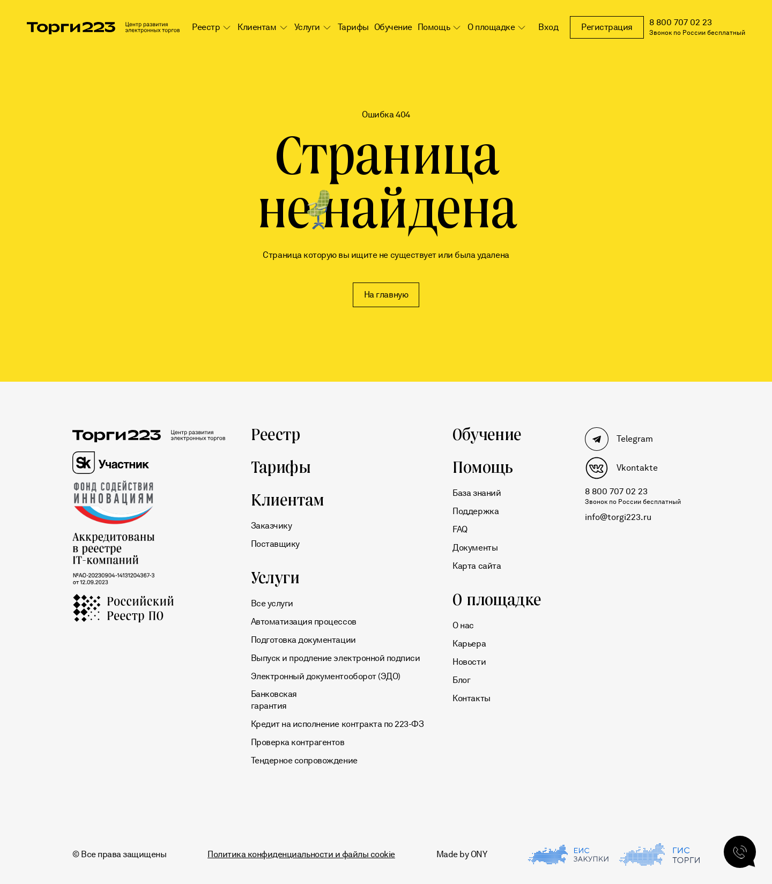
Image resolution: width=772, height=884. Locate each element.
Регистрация (607, 27)
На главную (386, 294)
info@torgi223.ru (618, 517)
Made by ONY (461, 854)
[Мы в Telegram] (633, 439)
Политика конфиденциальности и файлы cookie (301, 854)
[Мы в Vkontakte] (633, 468)
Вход (548, 27)
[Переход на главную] (103, 30)
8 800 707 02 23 (680, 22)
